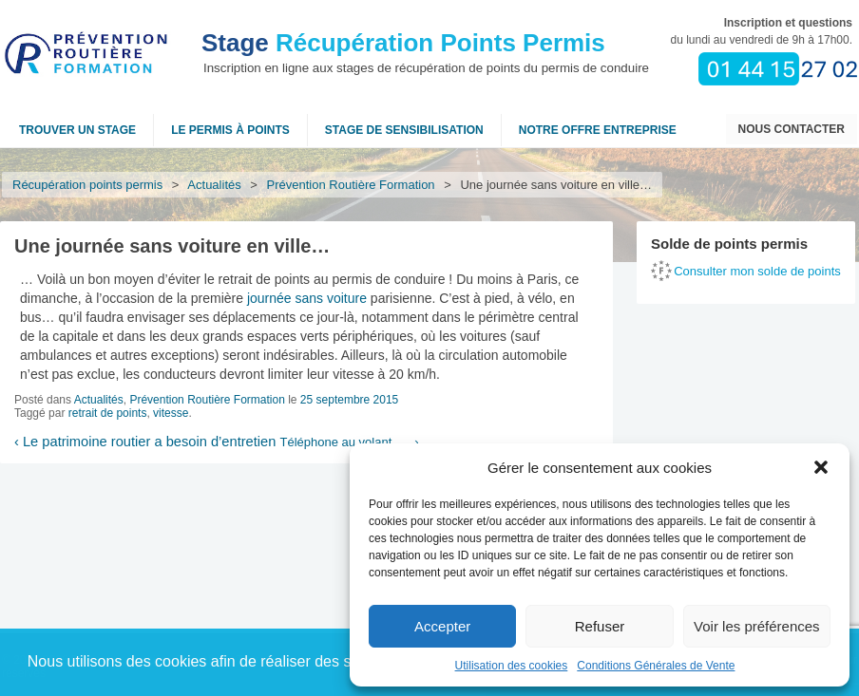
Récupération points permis (87, 185)
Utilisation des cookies (511, 665)
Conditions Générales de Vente (656, 665)
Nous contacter (791, 129)
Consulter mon (757, 271)
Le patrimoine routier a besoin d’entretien (145, 441)
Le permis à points (230, 130)
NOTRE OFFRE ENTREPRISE (598, 130)
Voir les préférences (757, 626)
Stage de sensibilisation (404, 130)
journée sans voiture (307, 298)
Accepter (442, 626)
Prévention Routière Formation (351, 185)
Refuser (600, 626)
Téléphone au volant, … (348, 442)
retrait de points (107, 413)
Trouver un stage (77, 130)
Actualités (214, 185)
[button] (820, 467)
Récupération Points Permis (403, 42)
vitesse (170, 413)
